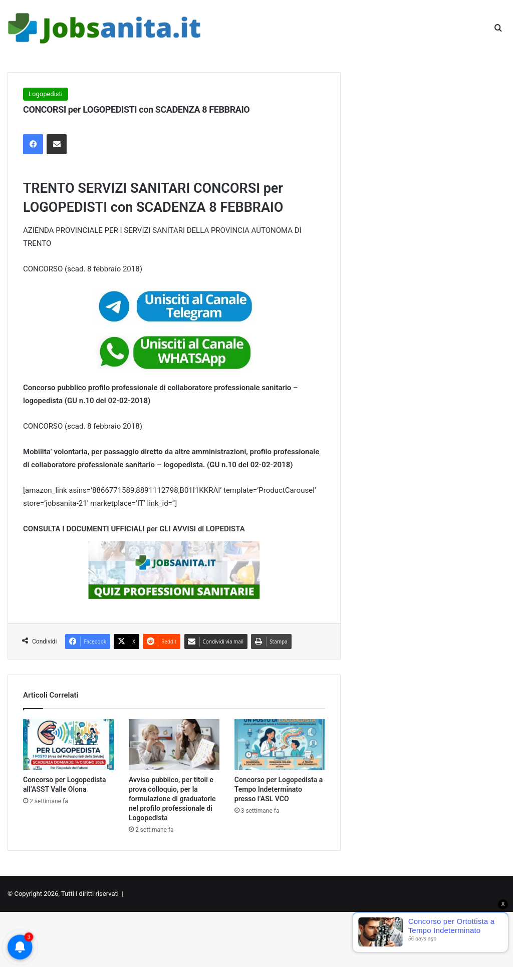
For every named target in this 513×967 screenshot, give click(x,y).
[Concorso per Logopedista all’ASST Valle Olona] (68, 744)
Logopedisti (46, 94)
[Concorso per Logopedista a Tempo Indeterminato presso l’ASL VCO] (279, 744)
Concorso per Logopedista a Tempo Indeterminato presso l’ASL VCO (278, 789)
